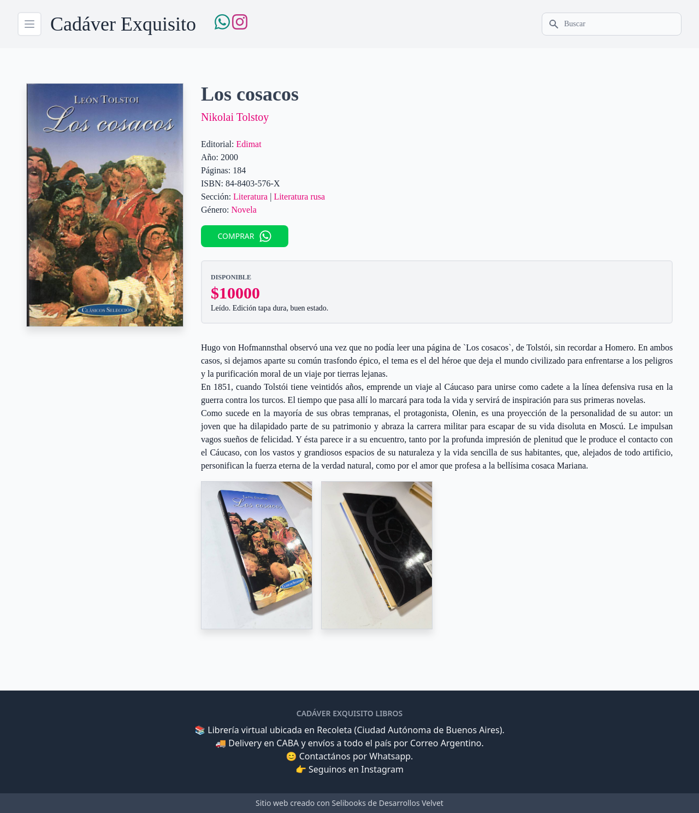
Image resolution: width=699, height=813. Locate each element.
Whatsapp (390, 756)
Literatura (250, 196)
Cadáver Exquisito (123, 24)
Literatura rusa (299, 196)
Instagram (382, 769)
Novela (244, 209)
